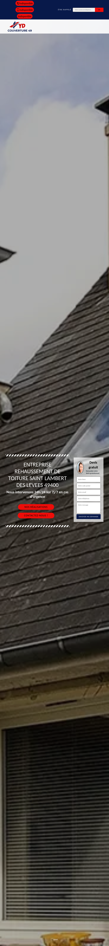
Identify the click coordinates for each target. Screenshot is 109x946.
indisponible (25, 3)
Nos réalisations (36, 507)
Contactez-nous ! (36, 515)
